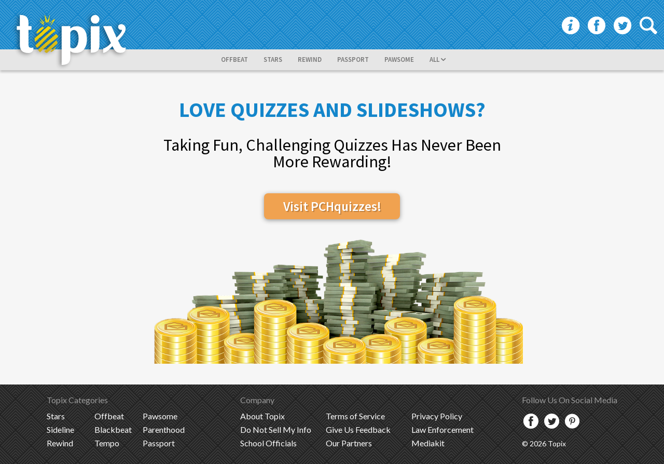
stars (273, 59)
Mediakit (428, 443)
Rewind (60, 443)
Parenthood (164, 429)
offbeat (234, 59)
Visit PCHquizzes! (332, 206)
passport (353, 59)
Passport (159, 443)
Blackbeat (113, 429)
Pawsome (160, 416)
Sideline (60, 429)
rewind (310, 59)
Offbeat (109, 416)
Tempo (106, 443)
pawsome (399, 59)
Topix (262, 416)
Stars (56, 416)
